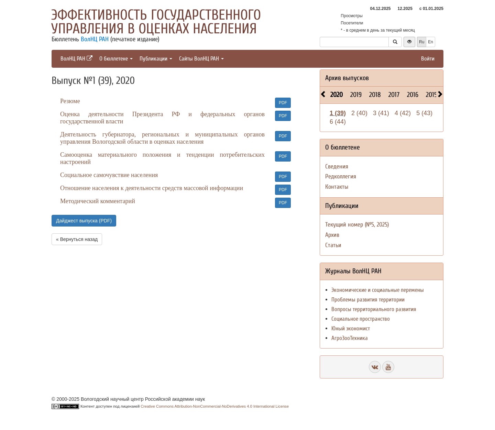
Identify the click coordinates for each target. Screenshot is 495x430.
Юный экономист (350, 328)
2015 (431, 95)
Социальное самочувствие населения (109, 175)
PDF (283, 102)
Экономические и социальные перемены (377, 290)
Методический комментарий (97, 201)
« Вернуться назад (77, 239)
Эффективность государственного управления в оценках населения (156, 22)
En (430, 42)
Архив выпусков (347, 78)
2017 (393, 95)
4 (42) (403, 113)
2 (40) (359, 113)
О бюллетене (116, 58)
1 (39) (338, 113)
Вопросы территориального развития (373, 309)
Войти (427, 58)
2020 (336, 95)
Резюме (70, 101)
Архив (332, 235)
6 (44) (338, 121)
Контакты (336, 186)
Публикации (156, 58)
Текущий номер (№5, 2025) (357, 224)
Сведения (336, 166)
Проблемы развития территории (368, 299)
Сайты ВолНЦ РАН (201, 58)
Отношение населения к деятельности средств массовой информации (151, 188)
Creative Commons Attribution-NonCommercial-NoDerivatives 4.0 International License (215, 406)
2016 (412, 95)
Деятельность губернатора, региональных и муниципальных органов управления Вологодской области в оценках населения (162, 138)
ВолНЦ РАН (95, 39)
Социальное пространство (360, 319)
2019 (356, 95)
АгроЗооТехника (349, 338)
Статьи (333, 245)
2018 (375, 95)
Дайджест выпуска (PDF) (84, 220)
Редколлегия (340, 176)
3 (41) (381, 113)
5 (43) (424, 113)
